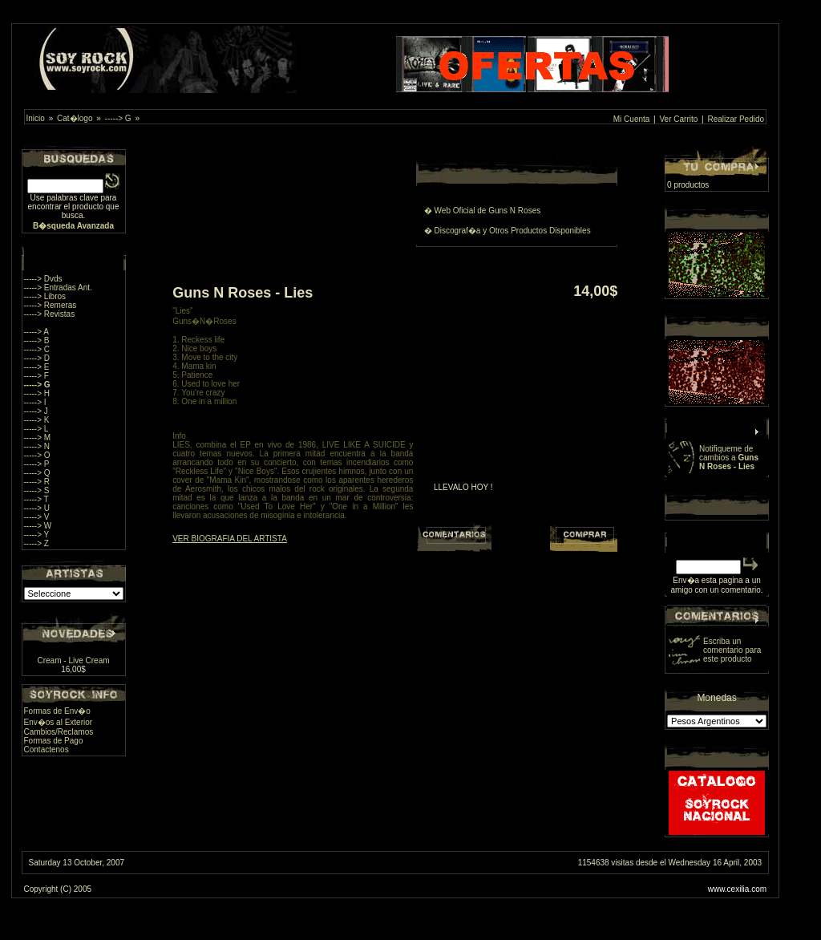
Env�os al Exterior (58, 722)
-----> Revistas (49, 314)
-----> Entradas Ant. (58, 287)
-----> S (37, 490)
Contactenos (46, 749)
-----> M (37, 437)
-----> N (37, 446)
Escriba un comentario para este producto (732, 650)
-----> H (37, 393)
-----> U (37, 508)
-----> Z (36, 543)
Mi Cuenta (631, 119)
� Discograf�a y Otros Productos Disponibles (507, 230)
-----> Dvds (43, 278)
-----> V (37, 517)
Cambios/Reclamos (59, 731)
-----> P (37, 464)
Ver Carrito (679, 119)
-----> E (37, 367)
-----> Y (37, 534)
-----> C (37, 349)
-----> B (37, 340)
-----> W (38, 525)
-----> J (36, 411)
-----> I (35, 402)
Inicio (35, 118)
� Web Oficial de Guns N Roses (482, 210)
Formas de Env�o (57, 711)
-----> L (36, 428)
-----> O (37, 455)
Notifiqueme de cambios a (728, 457)
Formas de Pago (53, 740)
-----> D (37, 358)
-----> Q (37, 472)
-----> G (118, 118)
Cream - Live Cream (74, 660)
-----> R (37, 481)
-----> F (36, 375)
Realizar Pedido (735, 119)
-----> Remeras (50, 305)
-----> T (36, 499)
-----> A (36, 331)
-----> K (37, 419)
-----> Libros (45, 296)
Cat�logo (74, 118)
